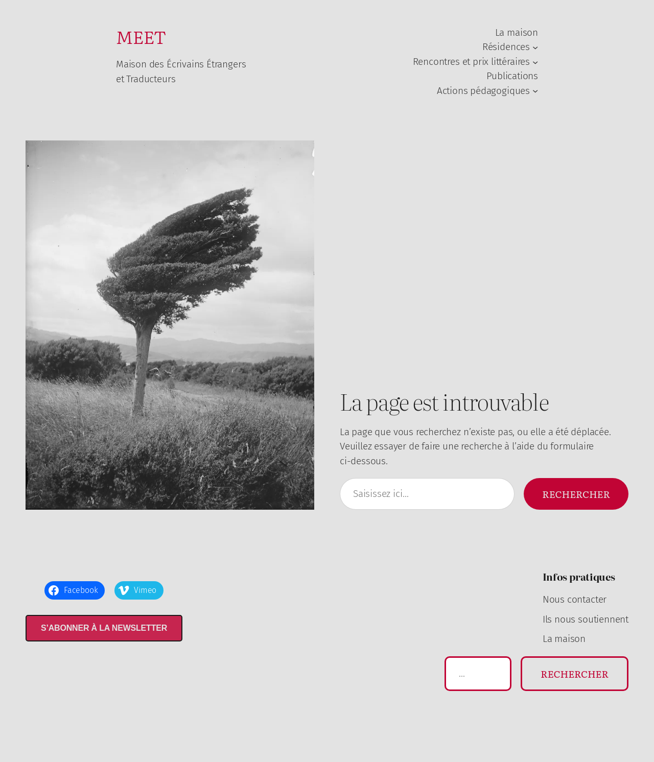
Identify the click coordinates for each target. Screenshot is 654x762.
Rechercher (576, 494)
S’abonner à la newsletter (104, 628)
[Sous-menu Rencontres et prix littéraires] (535, 61)
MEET (141, 36)
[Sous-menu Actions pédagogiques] (535, 90)
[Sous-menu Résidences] (535, 47)
